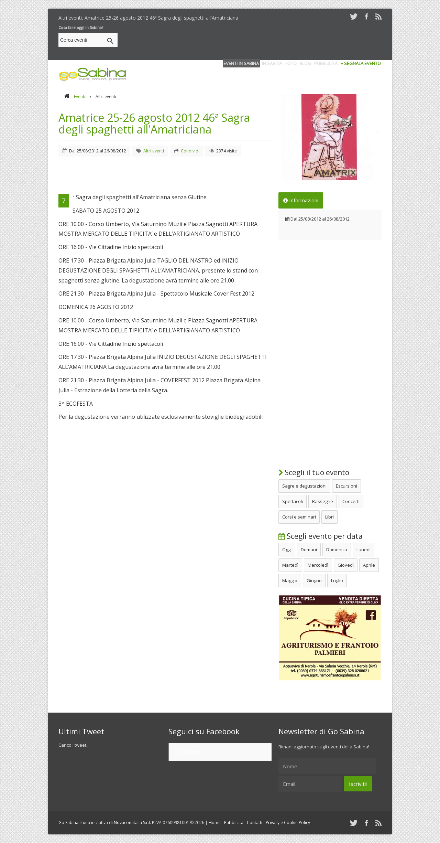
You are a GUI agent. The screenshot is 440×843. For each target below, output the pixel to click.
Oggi (287, 549)
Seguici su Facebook (204, 731)
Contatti (254, 822)
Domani (309, 549)
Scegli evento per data (320, 536)
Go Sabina (186, 751)
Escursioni (346, 486)
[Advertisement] (256, 40)
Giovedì (346, 565)
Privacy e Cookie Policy (288, 822)
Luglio (337, 580)
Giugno (314, 580)
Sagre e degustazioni (304, 486)
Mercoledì (318, 565)
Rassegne (322, 501)
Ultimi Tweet (81, 731)
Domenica (336, 549)
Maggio (289, 580)
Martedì (290, 565)
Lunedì (363, 549)
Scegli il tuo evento (313, 472)
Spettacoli (292, 501)
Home (215, 822)
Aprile (369, 565)
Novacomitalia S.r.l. (132, 822)
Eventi (79, 96)
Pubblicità (233, 822)
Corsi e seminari (299, 517)
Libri (329, 517)
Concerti (351, 501)
